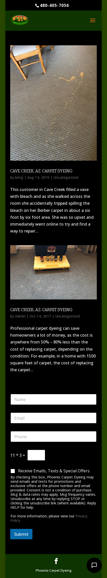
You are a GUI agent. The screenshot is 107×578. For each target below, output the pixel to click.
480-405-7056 (54, 5)
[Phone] (53, 436)
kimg (19, 177)
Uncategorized (65, 177)
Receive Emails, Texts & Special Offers (54, 471)
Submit (21, 534)
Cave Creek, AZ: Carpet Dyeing (41, 171)
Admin (20, 316)
